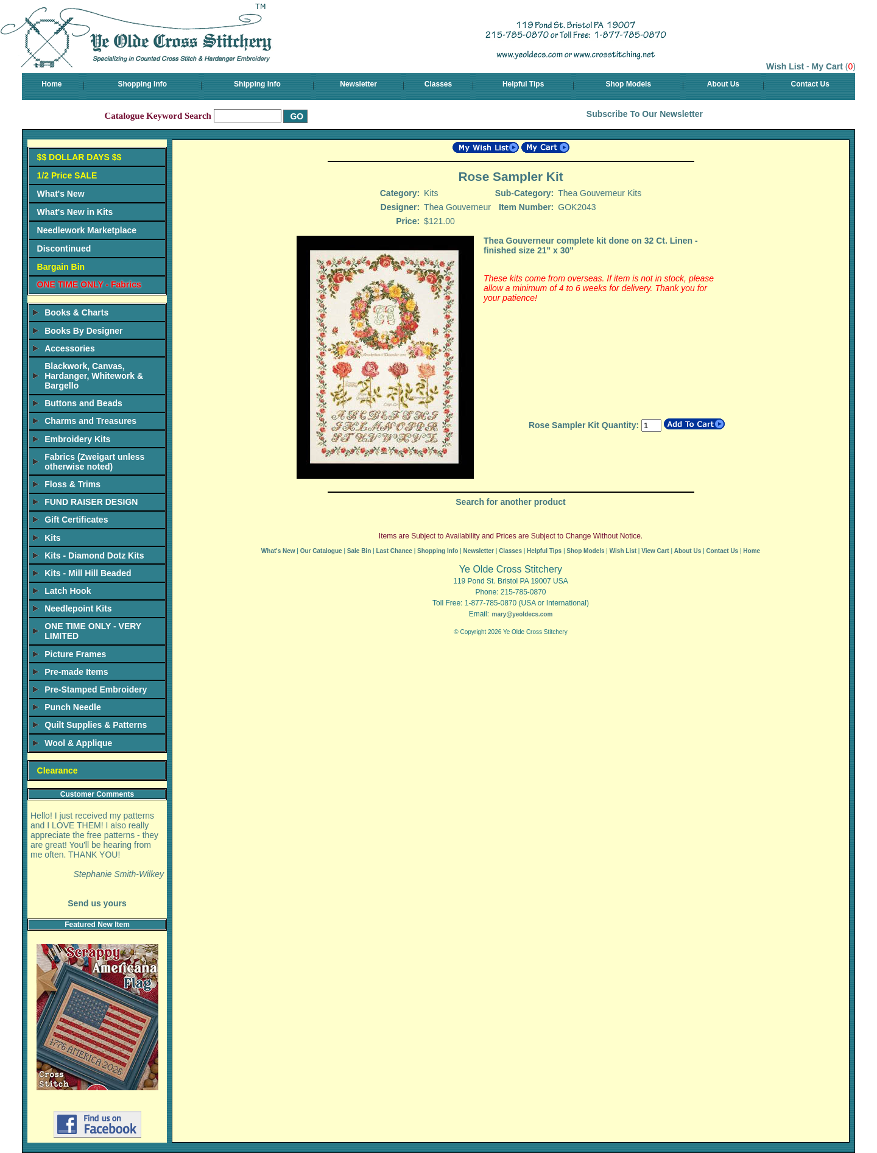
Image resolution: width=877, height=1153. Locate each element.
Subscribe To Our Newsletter (644, 114)
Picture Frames (75, 654)
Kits (52, 538)
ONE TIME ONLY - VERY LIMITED (92, 631)
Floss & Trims (72, 484)
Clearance (57, 770)
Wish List (785, 66)
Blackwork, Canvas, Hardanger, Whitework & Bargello (93, 375)
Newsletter (358, 84)
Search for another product (510, 502)
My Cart (827, 66)
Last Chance (394, 551)
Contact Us (810, 84)
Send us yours (97, 903)
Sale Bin (359, 551)
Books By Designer (83, 331)
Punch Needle (72, 707)
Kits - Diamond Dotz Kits (94, 555)
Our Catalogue (321, 551)
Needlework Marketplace (86, 230)
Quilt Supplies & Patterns (95, 725)
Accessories (69, 348)
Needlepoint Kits (77, 608)
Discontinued (64, 248)
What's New (61, 194)
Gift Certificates (76, 519)
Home (51, 84)
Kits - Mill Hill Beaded (87, 573)
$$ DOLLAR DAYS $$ (79, 157)
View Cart (655, 551)
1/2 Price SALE (67, 175)
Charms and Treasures (90, 421)
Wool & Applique (78, 743)
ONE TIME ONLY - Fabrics (89, 284)
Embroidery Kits (77, 439)
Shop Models (628, 84)
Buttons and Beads (83, 403)
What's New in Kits (75, 212)
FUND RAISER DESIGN (91, 502)
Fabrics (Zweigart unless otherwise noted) (94, 461)
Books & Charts (76, 312)
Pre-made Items (76, 672)
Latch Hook (67, 591)
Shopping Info (142, 84)
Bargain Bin (61, 267)
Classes (438, 84)
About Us (723, 84)
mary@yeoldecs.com (521, 614)
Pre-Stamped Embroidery (95, 689)
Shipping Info (257, 84)
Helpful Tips (523, 84)
